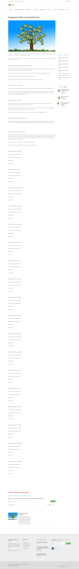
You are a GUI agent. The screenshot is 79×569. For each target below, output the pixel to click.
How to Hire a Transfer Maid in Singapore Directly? (65, 103)
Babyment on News (26, 545)
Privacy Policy (16, 565)
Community (11, 1)
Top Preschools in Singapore (42, 542)
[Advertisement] (50, 5)
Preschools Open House (19, 1)
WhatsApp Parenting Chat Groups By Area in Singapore (21, 495)
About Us (25, 542)
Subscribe (53, 501)
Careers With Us (26, 547)
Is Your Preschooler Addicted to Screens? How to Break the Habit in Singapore (43, 548)
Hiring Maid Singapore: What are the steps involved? (65, 90)
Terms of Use (10, 565)
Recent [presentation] (65, 86)
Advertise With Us (26, 543)
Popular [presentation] (60, 86)
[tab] (60, 87)
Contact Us (25, 548)
